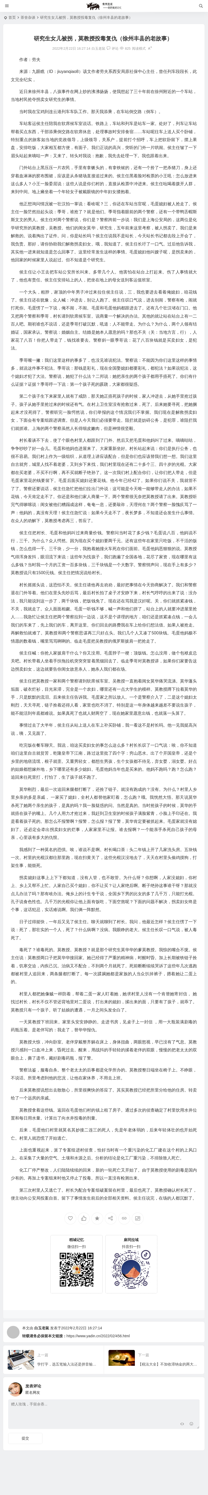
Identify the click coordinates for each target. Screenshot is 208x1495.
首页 (12, 17)
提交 (25, 1438)
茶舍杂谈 (28, 17)
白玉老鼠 (41, 1328)
